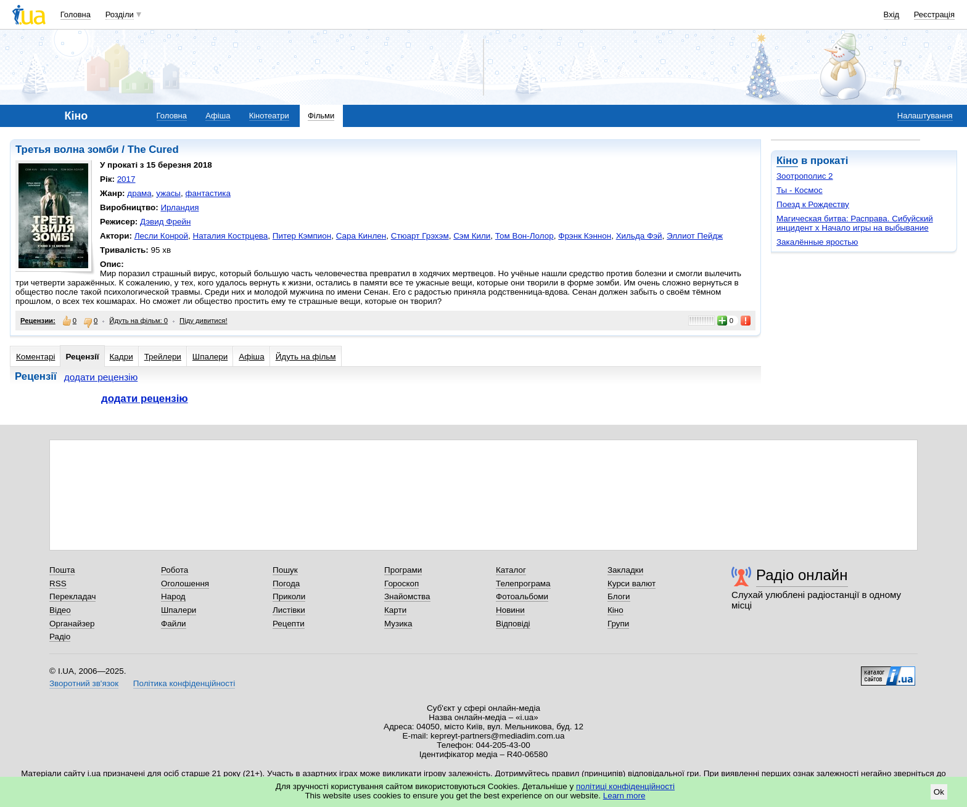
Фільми (321, 115)
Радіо (59, 636)
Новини (510, 610)
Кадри (121, 356)
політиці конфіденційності (625, 786)
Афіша (217, 115)
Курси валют (631, 583)
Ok (939, 792)
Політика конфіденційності (184, 683)
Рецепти (289, 623)
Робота (174, 570)
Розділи (119, 14)
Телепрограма (523, 583)
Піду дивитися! (203, 320)
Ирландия (179, 207)
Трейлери (162, 356)
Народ (173, 596)
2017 (126, 179)
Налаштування (925, 115)
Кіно (787, 160)
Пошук (285, 570)
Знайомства (407, 596)
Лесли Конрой (161, 235)
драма (139, 193)
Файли (173, 623)
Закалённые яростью (817, 242)
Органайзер (71, 623)
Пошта (62, 570)
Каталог (511, 570)
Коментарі (35, 356)
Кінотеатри (269, 115)
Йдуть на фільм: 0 (138, 320)
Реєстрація (934, 14)
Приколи (289, 596)
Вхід (892, 14)
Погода (286, 583)
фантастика (207, 193)
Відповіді (513, 623)
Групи (618, 623)
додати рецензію (101, 377)
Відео (60, 610)
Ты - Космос (799, 190)
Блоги (618, 596)
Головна (75, 14)
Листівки (289, 610)
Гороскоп (401, 583)
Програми (403, 570)
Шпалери (210, 356)
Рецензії (82, 356)
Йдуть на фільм (306, 356)
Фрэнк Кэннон (584, 235)
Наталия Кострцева (230, 235)
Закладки (625, 570)
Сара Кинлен (361, 235)
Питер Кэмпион (302, 235)
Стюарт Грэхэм (420, 235)
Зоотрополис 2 (804, 176)
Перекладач (72, 596)
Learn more (624, 795)
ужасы (168, 193)
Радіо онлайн (802, 575)
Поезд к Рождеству (812, 204)
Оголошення (185, 583)
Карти (395, 610)
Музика (398, 623)
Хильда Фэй (639, 235)
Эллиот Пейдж (695, 235)
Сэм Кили (471, 235)
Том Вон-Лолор (524, 235)
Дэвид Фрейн (165, 221)
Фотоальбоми (522, 596)
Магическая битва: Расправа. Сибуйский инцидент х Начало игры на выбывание (854, 223)
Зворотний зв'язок (83, 683)
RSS (58, 583)
